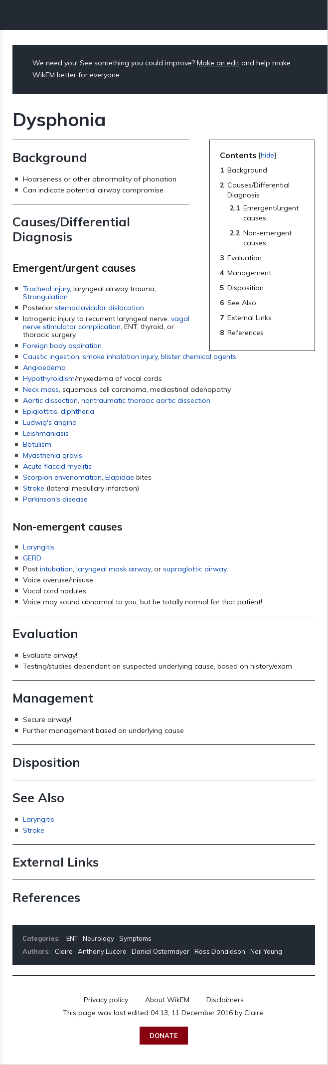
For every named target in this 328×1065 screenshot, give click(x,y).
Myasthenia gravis (52, 455)
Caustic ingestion (51, 356)
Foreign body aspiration (62, 345)
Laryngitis (38, 546)
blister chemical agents (198, 356)
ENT (72, 938)
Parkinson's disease (55, 499)
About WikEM (167, 999)
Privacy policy (106, 999)
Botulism (37, 444)
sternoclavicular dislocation (99, 307)
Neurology (98, 938)
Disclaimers (225, 999)
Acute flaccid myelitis (57, 466)
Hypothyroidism (49, 378)
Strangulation (45, 296)
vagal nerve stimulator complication (106, 322)
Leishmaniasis (46, 433)
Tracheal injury (46, 288)
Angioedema (44, 367)
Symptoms (135, 938)
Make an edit (218, 62)
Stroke (33, 488)
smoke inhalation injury (120, 356)
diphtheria (77, 411)
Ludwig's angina (50, 422)
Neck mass (41, 389)
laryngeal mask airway (113, 568)
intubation (56, 568)
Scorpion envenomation (62, 477)
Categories (40, 938)
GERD (32, 557)
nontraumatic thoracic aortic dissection (145, 400)
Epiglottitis (40, 411)
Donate (164, 1036)
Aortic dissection (50, 400)
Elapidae (119, 477)
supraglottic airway (195, 568)
